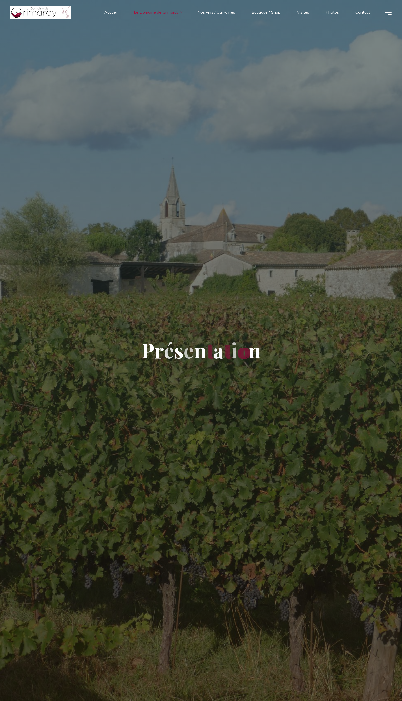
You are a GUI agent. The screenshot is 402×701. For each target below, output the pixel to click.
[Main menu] (387, 12)
